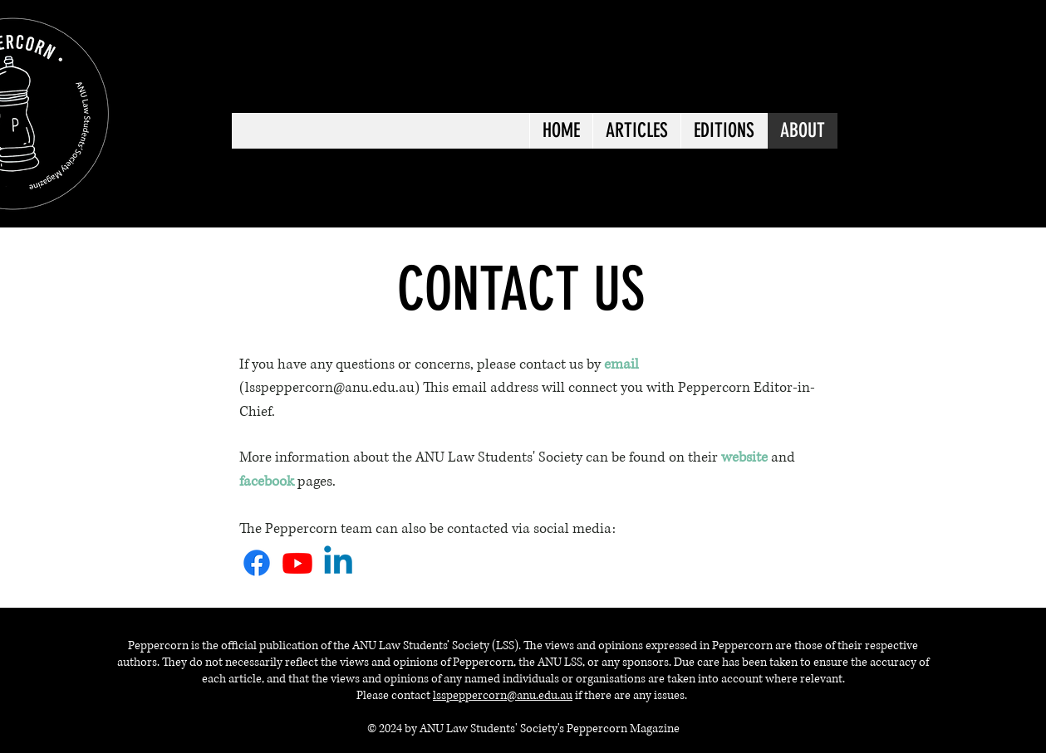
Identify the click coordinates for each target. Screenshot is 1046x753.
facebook (266, 481)
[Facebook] (256, 562)
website (746, 457)
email (469, 387)
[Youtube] (297, 562)
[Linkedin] (338, 562)
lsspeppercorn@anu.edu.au (502, 695)
